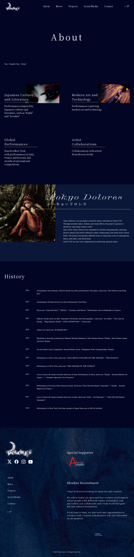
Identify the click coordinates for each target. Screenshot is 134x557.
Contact (108, 6)
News (59, 6)
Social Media (91, 6)
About (46, 6)
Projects (73, 6)
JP (128, 6)
